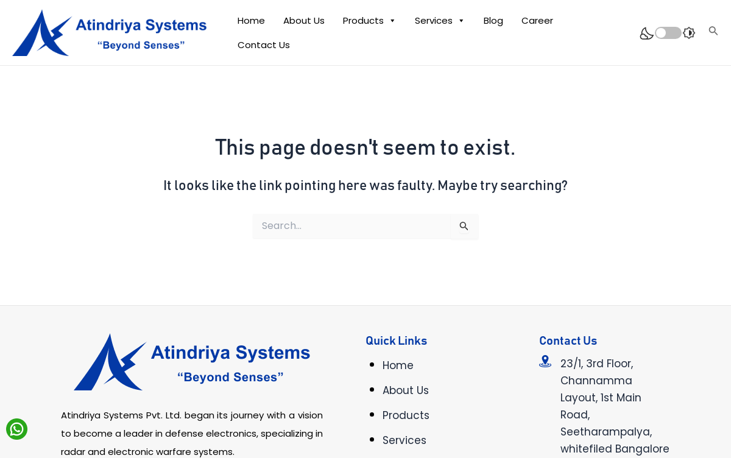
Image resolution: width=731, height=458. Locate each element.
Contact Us (264, 44)
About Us (304, 20)
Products (370, 21)
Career (537, 20)
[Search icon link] (713, 32)
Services (440, 21)
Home (251, 20)
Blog (493, 20)
